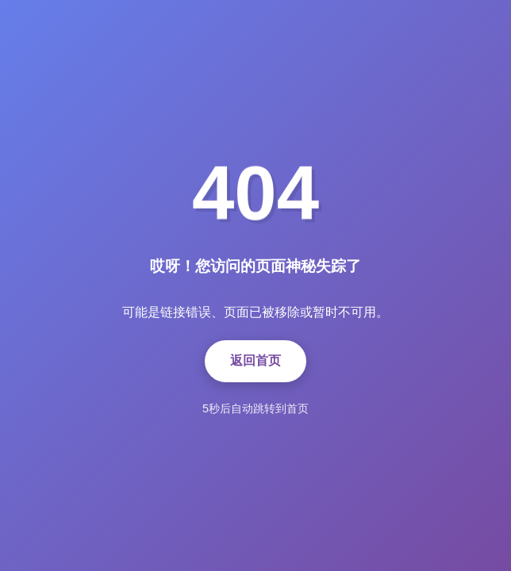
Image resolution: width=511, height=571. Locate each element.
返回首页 (255, 360)
